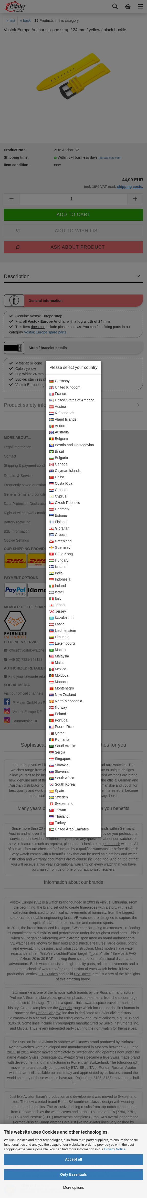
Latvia (56, 624)
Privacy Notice (114, 1149)
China (56, 477)
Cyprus (57, 496)
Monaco (58, 682)
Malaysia (59, 656)
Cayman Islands (64, 470)
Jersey (57, 611)
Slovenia (59, 771)
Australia (59, 432)
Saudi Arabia (62, 746)
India (55, 573)
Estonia (58, 515)
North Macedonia (65, 701)
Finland (58, 522)
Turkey (57, 823)
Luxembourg (62, 643)
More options (73, 1187)
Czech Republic (64, 502)
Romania (59, 739)
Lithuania (59, 637)
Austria (57, 406)
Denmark (59, 509)
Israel (56, 592)
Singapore (60, 759)
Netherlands (61, 413)
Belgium (58, 438)
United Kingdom (64, 387)
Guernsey (59, 547)
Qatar (56, 733)
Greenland (60, 541)
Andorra (58, 426)
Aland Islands (62, 419)
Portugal (58, 720)
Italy (55, 598)
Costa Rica (60, 483)
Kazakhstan (61, 618)
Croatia (57, 490)
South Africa (61, 778)
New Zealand (62, 694)
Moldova (58, 675)
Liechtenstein (62, 630)
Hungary (58, 560)
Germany (59, 381)
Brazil (56, 451)
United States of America (71, 400)
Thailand (59, 816)
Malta (56, 662)
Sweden (58, 797)
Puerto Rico (61, 726)
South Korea (62, 784)
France (57, 394)
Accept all (73, 1159)
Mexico (57, 669)
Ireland (57, 585)
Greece (58, 534)
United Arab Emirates (69, 829)
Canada (58, 464)
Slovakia (58, 765)
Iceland (57, 567)
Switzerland (61, 803)
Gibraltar (59, 528)
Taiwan (57, 810)
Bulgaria (58, 458)
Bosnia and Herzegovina (71, 445)
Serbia (57, 752)
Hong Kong (61, 554)
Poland (57, 714)
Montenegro (61, 688)
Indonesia (59, 579)
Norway (58, 707)
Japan (57, 605)
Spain (56, 791)
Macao (57, 650)
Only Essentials (73, 1174)
